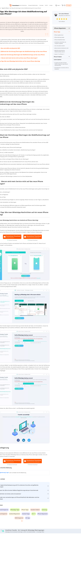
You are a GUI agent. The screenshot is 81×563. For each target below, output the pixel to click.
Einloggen (69, 5)
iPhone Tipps (24, 509)
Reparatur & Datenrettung (22, 5)
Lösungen (50, 5)
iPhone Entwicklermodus (60, 39)
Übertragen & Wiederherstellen (33, 5)
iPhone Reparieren (60, 28)
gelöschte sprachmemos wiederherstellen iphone (60, 51)
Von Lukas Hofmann (64, 13)
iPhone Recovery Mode (59, 37)
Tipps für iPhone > (6, 8)
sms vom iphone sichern (60, 45)
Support (57, 5)
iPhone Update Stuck (59, 35)
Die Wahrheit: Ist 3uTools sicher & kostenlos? (62, 68)
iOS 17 (33, 514)
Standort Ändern (35, 509)
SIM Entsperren (19, 518)
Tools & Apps (41, 5)
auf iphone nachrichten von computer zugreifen (60, 42)
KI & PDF (46, 5)
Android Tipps (26, 514)
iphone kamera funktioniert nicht (61, 48)
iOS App (27, 518)
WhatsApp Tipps (15, 509)
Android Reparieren (14, 514)
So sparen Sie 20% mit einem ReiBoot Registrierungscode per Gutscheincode (61, 64)
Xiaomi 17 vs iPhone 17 (59, 54)
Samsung (44, 509)
